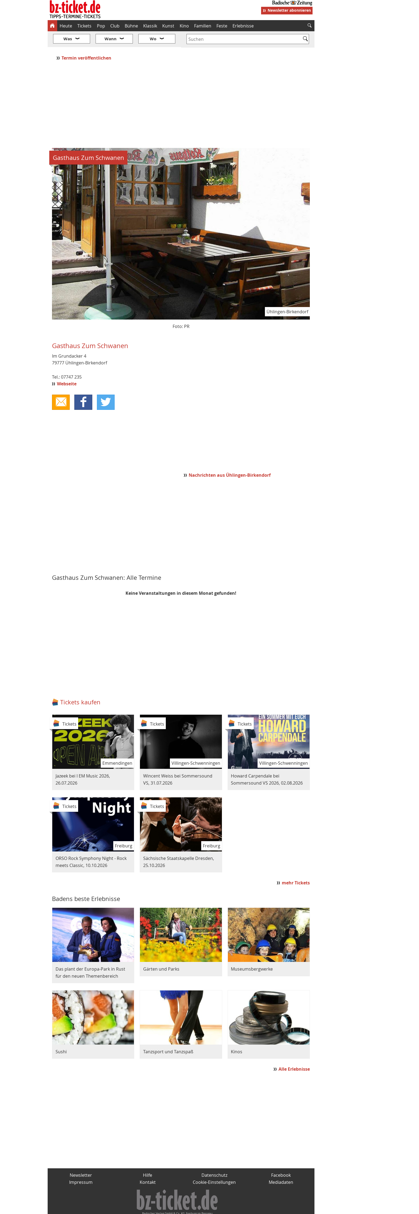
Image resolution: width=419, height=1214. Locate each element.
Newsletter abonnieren (289, 10)
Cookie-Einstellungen (214, 1166)
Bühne (131, 26)
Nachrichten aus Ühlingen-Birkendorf (230, 459)
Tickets (84, 26)
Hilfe (147, 1159)
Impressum (81, 1166)
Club (115, 26)
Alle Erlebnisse (294, 1053)
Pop (101, 26)
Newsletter (81, 1159)
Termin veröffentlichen (87, 42)
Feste (221, 26)
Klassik (150, 26)
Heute (66, 26)
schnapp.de (155, 1207)
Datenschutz (214, 1159)
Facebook (281, 1159)
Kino (184, 26)
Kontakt (148, 1166)
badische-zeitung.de (117, 1207)
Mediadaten (281, 1166)
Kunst (168, 26)
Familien (202, 26)
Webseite (67, 368)
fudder (179, 1207)
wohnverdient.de (208, 1207)
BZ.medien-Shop (248, 1207)
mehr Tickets (296, 866)
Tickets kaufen (80, 686)
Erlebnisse (243, 26)
